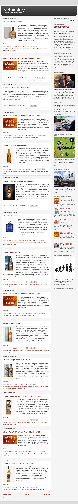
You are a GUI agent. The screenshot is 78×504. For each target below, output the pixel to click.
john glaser (31, 80)
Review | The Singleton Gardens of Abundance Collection (66, 244)
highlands (28, 350)
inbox (27, 80)
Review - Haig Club (10, 216)
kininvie (13, 208)
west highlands (38, 350)
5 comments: (21, 281)
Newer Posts (7, 494)
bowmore (8, 453)
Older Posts (46, 494)
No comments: (22, 46)
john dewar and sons (22, 386)
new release (19, 284)
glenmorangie (16, 315)
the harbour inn (43, 453)
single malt (32, 284)
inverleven (23, 48)
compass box (9, 80)
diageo (24, 242)
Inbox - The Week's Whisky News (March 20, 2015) (22, 116)
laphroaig (27, 453)
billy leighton (9, 422)
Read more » (6, 43)
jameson (25, 315)
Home (27, 494)
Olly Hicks (18, 108)
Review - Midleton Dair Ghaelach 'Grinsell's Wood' (22, 396)
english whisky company (19, 80)
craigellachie (14, 386)
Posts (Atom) (13, 497)
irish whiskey (20, 422)
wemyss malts (28, 137)
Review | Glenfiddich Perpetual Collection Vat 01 (67, 233)
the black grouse (25, 108)
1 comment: (21, 384)
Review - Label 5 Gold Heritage (15, 145)
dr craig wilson (13, 350)
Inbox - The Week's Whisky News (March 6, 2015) (22, 432)
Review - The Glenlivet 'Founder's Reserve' (65, 209)
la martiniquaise (25, 171)
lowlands (34, 48)
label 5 (31, 171)
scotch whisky (26, 284)
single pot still (39, 422)
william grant (13, 50)
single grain (40, 242)
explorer (8, 108)
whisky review (40, 48)
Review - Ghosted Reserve (13, 22)
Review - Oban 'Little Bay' (13, 323)
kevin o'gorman (27, 422)
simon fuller (34, 242)
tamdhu (22, 137)
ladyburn (29, 48)
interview (13, 108)
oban (33, 350)
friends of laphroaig (16, 453)
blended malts (9, 48)
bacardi (8, 386)
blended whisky (10, 171)
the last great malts (37, 386)
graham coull (17, 171)
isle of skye (13, 284)
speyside (17, 208)
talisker (37, 284)
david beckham (18, 242)
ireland (14, 422)
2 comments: (28, 240)
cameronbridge (10, 242)
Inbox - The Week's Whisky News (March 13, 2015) (22, 294)
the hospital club (44, 108)
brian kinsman (17, 48)
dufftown (8, 208)
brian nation (9, 315)
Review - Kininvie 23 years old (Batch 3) (18, 181)
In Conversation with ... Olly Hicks (16, 88)
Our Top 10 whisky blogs (66, 199)
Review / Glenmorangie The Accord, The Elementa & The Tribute (67, 221)
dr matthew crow (22, 350)
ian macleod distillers (11, 137)
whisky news (38, 80)
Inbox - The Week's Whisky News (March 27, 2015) (22, 58)
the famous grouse (34, 108)
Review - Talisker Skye (11, 252)
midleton (34, 422)
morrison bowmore (34, 453)
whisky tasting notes (33, 208)
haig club (28, 242)
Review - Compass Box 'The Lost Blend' (18, 463)
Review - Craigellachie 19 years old (16, 360)
